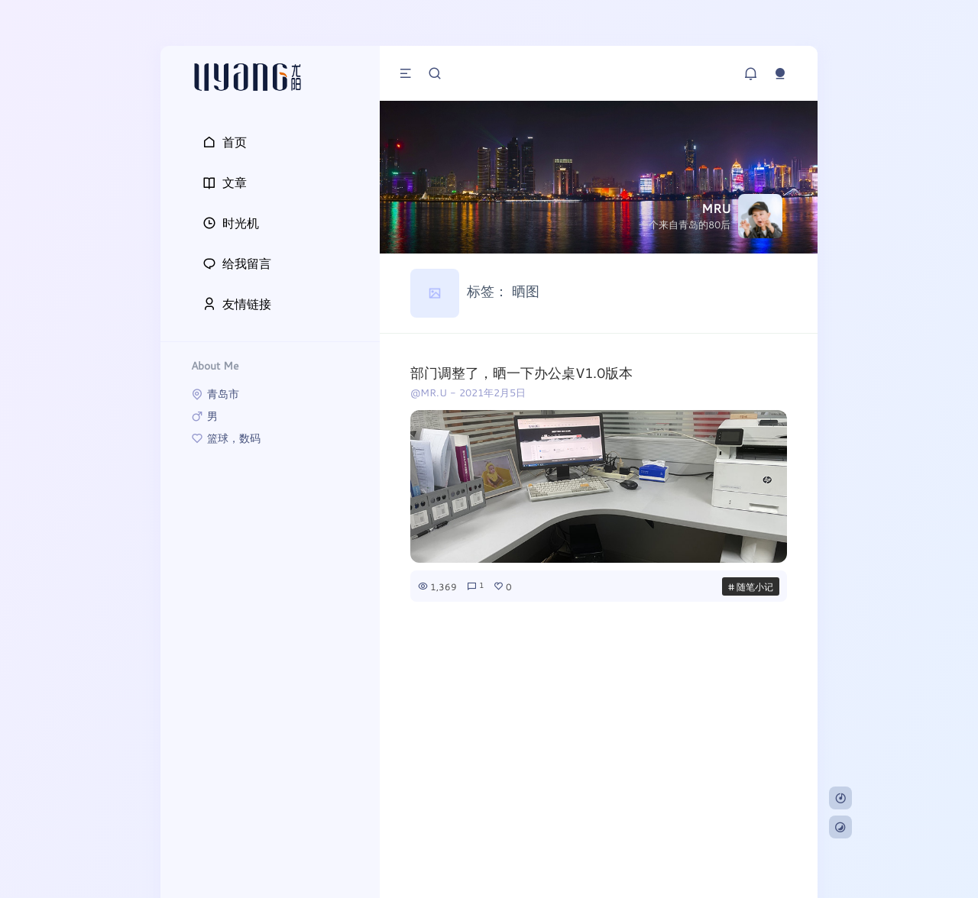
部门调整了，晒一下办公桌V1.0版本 (521, 372)
